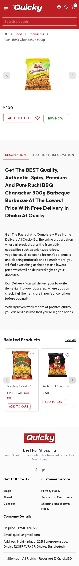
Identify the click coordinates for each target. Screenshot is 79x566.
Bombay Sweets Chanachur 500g (30, 386)
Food (18, 34)
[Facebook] (36, 470)
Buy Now (56, 118)
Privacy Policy (50, 491)
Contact (9, 504)
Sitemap (13, 558)
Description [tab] (15, 155)
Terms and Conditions (56, 497)
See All (70, 340)
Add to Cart (19, 118)
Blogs (7, 491)
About (7, 497)
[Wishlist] (32, 355)
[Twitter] (43, 470)
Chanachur (36, 34)
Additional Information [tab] (53, 155)
